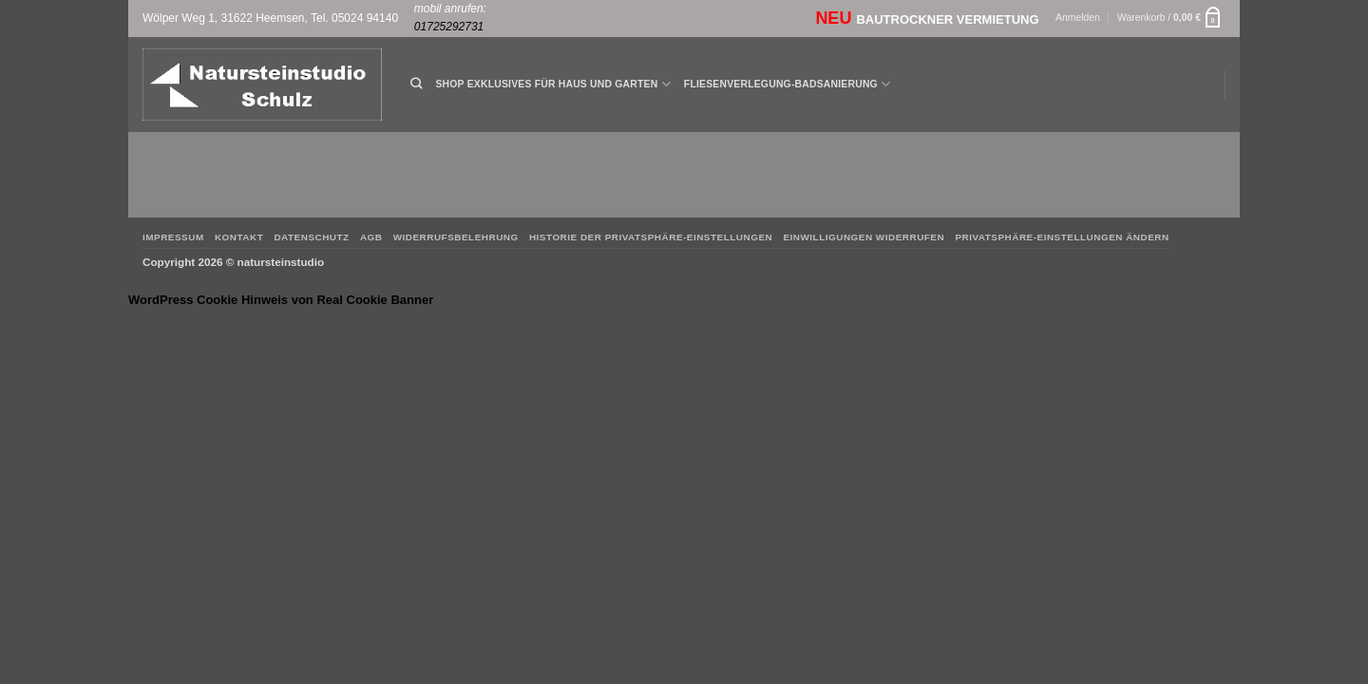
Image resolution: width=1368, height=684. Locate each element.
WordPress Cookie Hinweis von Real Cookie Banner (280, 300)
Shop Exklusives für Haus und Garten (552, 84)
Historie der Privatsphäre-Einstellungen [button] (650, 237)
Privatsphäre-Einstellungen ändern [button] (1061, 237)
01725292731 (449, 26)
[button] (1077, 18)
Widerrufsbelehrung (456, 237)
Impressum (173, 237)
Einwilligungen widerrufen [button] (863, 237)
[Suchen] (416, 84)
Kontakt (239, 237)
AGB (371, 237)
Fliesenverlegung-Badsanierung (787, 84)
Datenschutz (311, 237)
